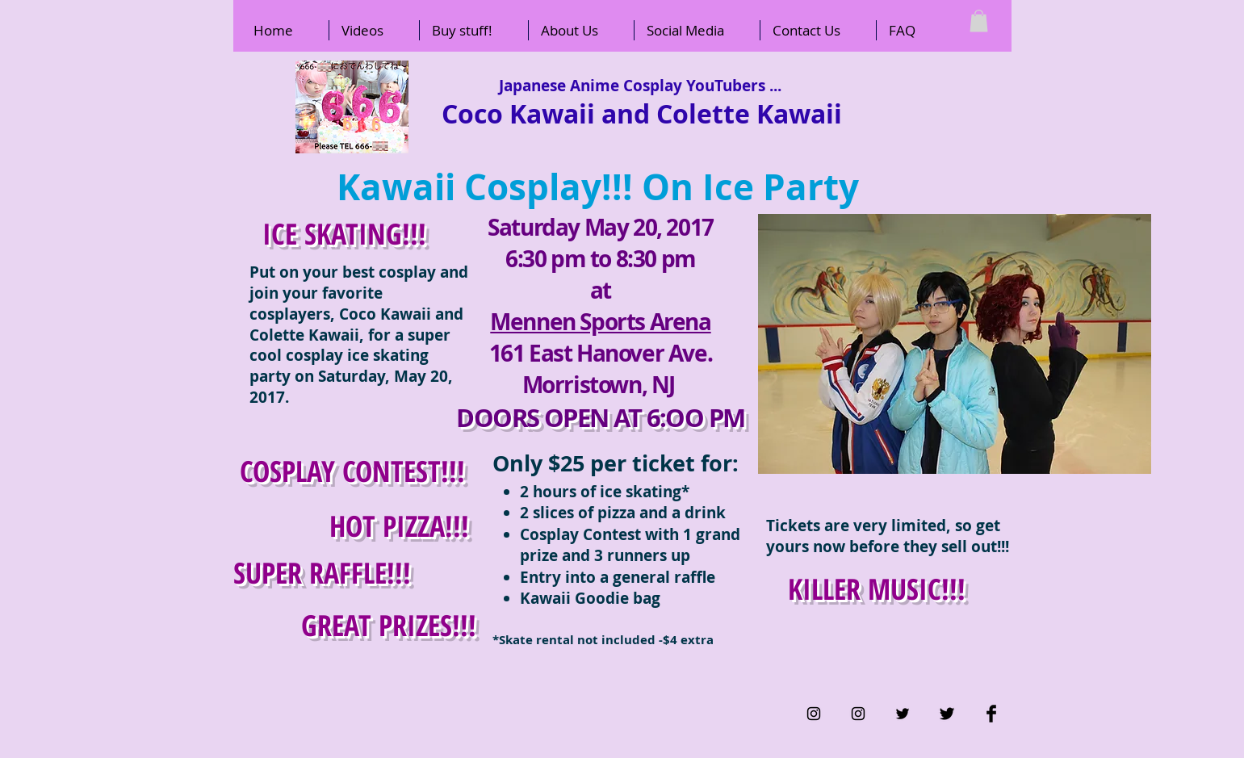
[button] (979, 20)
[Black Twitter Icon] (902, 713)
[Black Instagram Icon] (814, 713)
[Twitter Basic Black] (947, 713)
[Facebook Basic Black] (991, 713)
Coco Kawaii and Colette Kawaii (642, 114)
